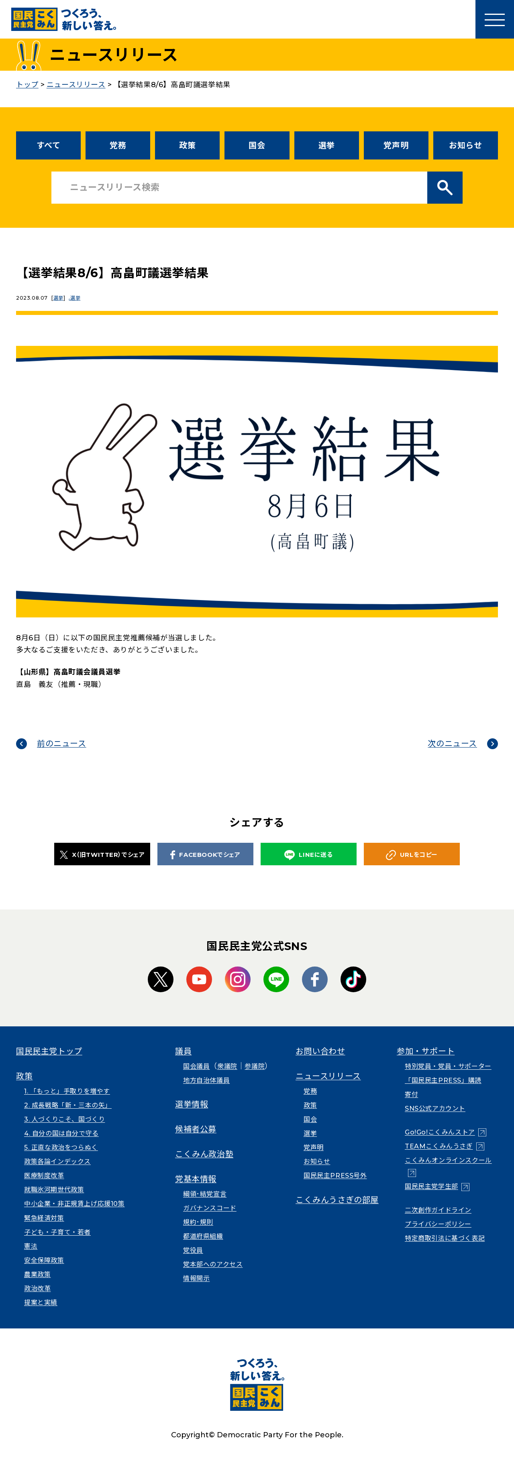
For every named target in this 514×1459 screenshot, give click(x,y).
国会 (257, 145)
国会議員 (196, 1066)
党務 (118, 145)
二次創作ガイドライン (438, 1210)
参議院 (255, 1066)
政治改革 (37, 1288)
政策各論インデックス (57, 1161)
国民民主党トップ (49, 1051)
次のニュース (452, 743)
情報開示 (196, 1278)
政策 (187, 145)
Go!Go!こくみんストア (440, 1132)
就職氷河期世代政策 (54, 1189)
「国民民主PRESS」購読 (443, 1080)
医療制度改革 (44, 1175)
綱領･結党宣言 (204, 1194)
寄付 (411, 1094)
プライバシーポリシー (438, 1224)
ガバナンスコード (210, 1208)
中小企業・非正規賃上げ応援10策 (74, 1204)
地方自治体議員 (206, 1080)
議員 (183, 1051)
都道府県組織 (203, 1236)
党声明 (395, 145)
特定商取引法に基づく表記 (445, 1238)
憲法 (30, 1246)
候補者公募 (195, 1129)
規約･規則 (198, 1222)
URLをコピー (412, 855)
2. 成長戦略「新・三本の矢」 (68, 1105)
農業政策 (37, 1274)
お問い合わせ (320, 1051)
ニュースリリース (328, 1076)
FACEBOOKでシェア (205, 854)
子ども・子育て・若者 (57, 1232)
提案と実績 (40, 1302)
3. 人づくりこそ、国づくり (64, 1119)
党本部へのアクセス (213, 1264)
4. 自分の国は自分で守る (61, 1133)
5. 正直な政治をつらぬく (61, 1147)
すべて (49, 145)
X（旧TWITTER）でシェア (102, 855)
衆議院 (227, 1066)
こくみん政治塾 (204, 1154)
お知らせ (465, 145)
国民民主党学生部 (431, 1186)
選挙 (326, 145)
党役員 (193, 1250)
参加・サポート (426, 1051)
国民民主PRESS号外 (335, 1175)
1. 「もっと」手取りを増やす (67, 1091)
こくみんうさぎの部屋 (337, 1200)
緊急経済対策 (44, 1218)
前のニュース (61, 743)
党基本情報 (195, 1179)
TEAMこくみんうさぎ (439, 1146)
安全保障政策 (44, 1260)
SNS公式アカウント (435, 1108)
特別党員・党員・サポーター (448, 1066)
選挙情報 (191, 1104)
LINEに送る (308, 855)
